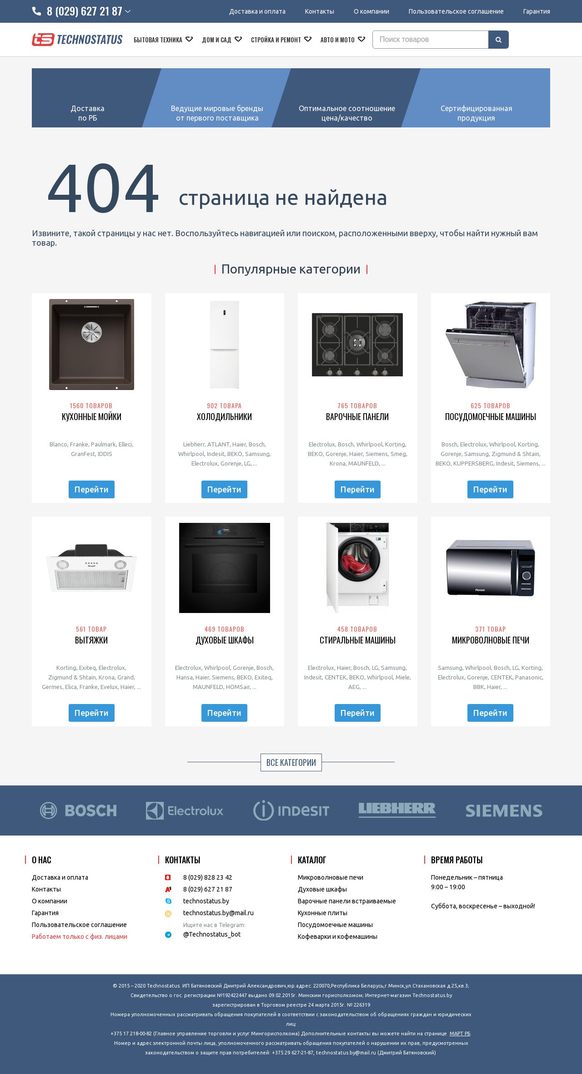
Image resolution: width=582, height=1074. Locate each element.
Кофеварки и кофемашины (337, 936)
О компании (371, 11)
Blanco (58, 444)
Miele (403, 677)
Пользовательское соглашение (456, 11)
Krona (338, 463)
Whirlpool (191, 454)
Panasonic (528, 677)
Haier (239, 444)
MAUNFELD (363, 463)
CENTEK (335, 677)
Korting (395, 444)
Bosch (257, 444)
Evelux (109, 687)
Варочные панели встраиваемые (347, 901)
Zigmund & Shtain (515, 454)
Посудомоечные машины (490, 416)
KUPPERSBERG (473, 463)
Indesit (216, 454)
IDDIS (105, 454)
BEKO (234, 454)
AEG (354, 687)
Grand (125, 677)
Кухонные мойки (91, 416)
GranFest (83, 454)
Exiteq (87, 667)
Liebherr (194, 444)
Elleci (125, 444)
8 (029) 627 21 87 (207, 889)
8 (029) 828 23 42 (207, 877)
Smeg (398, 454)
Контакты (319, 11)
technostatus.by (206, 901)
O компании (49, 901)
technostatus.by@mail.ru (218, 913)
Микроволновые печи (490, 640)
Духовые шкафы (225, 640)
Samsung (257, 454)
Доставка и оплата (257, 11)
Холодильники (224, 416)
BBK (478, 687)
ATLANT (218, 444)
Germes (52, 687)
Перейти (92, 489)
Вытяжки (91, 640)
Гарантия (536, 11)
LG (247, 463)
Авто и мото (338, 39)
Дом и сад (217, 39)
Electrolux (204, 463)
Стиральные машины (358, 640)
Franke (79, 444)
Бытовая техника (159, 39)
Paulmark (103, 444)
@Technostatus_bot (212, 934)
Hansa (184, 677)
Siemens (377, 454)
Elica (71, 687)
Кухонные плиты (322, 913)
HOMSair (238, 687)
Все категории (291, 762)
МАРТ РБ (460, 1033)
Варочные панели (357, 416)
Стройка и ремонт (276, 39)
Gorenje (231, 463)
